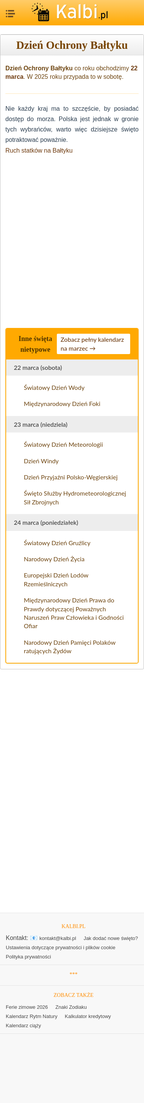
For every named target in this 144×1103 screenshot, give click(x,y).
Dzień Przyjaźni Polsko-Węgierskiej (71, 477)
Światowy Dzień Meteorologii (63, 444)
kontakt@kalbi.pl (58, 938)
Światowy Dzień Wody (54, 387)
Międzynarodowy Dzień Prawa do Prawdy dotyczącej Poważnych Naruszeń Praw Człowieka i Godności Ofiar (74, 612)
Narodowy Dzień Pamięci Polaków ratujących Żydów (70, 646)
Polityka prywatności (28, 957)
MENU (9, 11)
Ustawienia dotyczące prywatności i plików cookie (60, 947)
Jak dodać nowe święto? (111, 938)
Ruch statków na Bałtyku (39, 150)
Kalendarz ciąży (23, 1025)
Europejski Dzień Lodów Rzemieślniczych (56, 579)
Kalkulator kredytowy (88, 1016)
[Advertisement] (72, 239)
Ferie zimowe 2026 (27, 1007)
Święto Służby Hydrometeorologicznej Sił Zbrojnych (75, 497)
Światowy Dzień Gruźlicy (57, 542)
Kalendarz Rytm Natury (31, 1016)
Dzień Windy (41, 460)
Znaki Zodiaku (71, 1007)
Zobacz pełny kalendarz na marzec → (92, 343)
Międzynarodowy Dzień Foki (62, 403)
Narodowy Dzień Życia (54, 558)
